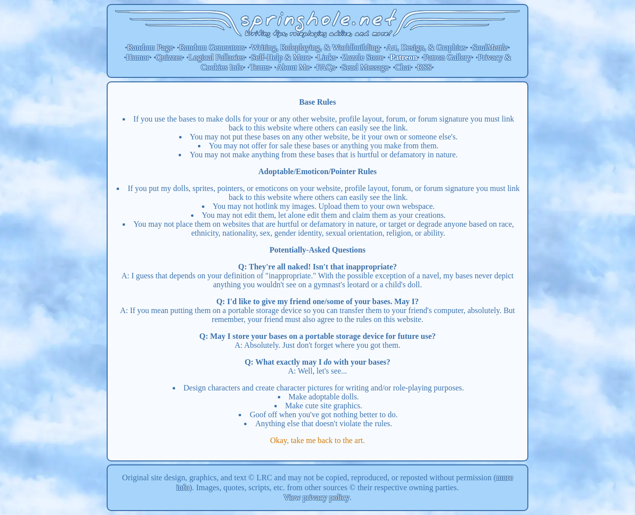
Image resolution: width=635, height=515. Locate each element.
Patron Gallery (447, 57)
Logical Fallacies (216, 57)
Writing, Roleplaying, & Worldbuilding (315, 47)
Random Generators (212, 47)
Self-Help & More (281, 57)
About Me (293, 67)
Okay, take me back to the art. (317, 440)
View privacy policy (317, 497)
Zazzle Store (362, 57)
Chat (403, 67)
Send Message (365, 67)
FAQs (326, 67)
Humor (138, 57)
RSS (424, 67)
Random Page (150, 47)
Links (327, 57)
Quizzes (169, 57)
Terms (260, 67)
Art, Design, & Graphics (426, 47)
